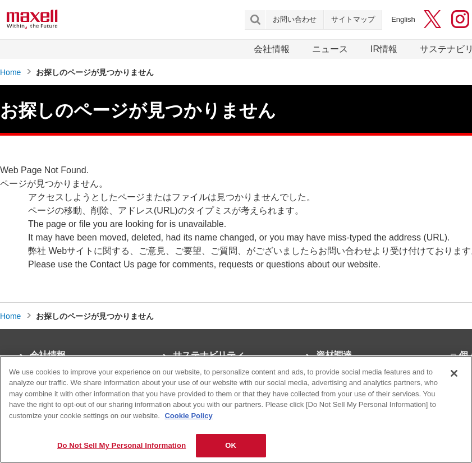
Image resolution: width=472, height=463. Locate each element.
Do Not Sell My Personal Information (121, 445)
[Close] (454, 373)
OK (230, 445)
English (403, 19)
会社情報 (272, 49)
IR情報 (383, 49)
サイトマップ (353, 19)
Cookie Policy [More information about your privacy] (188, 415)
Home (10, 72)
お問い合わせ (295, 19)
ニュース (330, 49)
